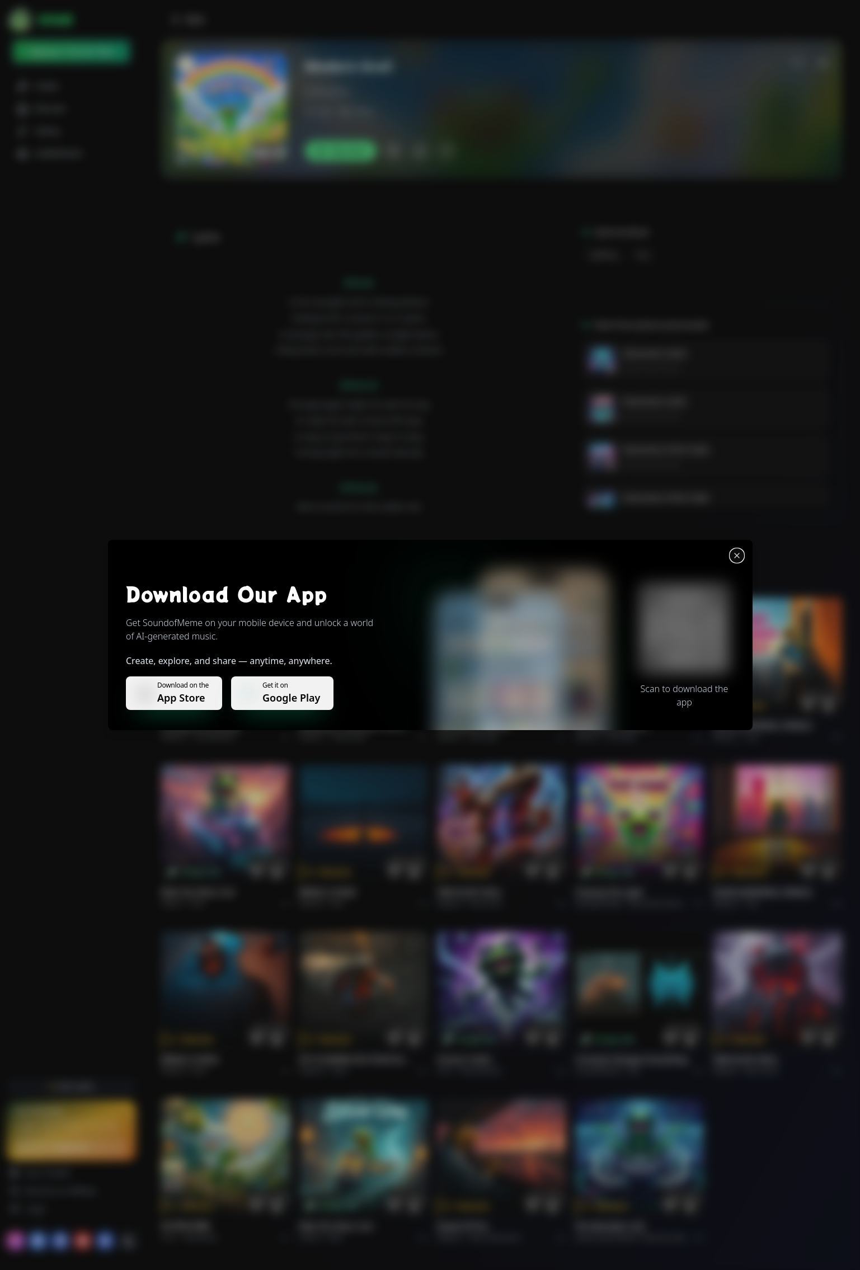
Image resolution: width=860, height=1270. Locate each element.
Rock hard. (486, 903)
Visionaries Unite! (654, 353)
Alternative (349, 736)
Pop (752, 736)
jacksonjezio (327, 91)
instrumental (479, 1070)
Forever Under (464, 1059)
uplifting (603, 255)
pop (643, 255)
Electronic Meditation (675, 1237)
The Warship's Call (609, 1226)
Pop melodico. (216, 736)
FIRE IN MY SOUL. (470, 892)
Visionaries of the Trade (665, 449)
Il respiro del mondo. (202, 725)
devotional (201, 1237)
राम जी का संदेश (185, 1226)
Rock (197, 903)
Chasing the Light (609, 892)
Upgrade (71, 1147)
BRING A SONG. (328, 892)
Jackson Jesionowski (650, 368)
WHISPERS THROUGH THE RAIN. (357, 725)
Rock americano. (495, 1237)
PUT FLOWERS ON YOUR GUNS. (357, 1059)
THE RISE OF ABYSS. (474, 725)
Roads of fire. (463, 1226)
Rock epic (484, 736)
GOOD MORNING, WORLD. (763, 725)
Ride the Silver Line (198, 892)
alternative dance (656, 903)
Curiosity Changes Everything (631, 1059)
